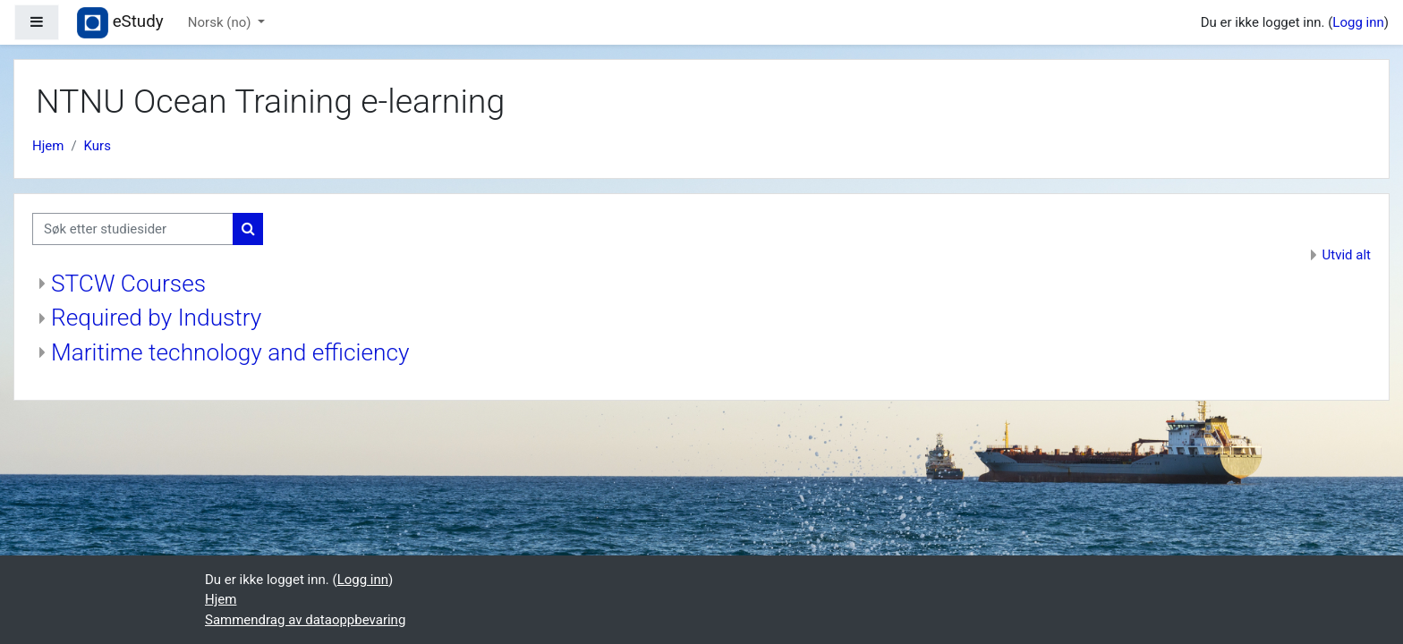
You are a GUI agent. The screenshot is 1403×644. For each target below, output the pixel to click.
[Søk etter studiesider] (133, 229)
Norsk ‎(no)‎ (221, 22)
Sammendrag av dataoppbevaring (305, 620)
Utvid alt (1346, 255)
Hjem (48, 146)
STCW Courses (128, 283)
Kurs (97, 146)
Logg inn (1357, 22)
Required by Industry (156, 317)
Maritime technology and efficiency (230, 352)
